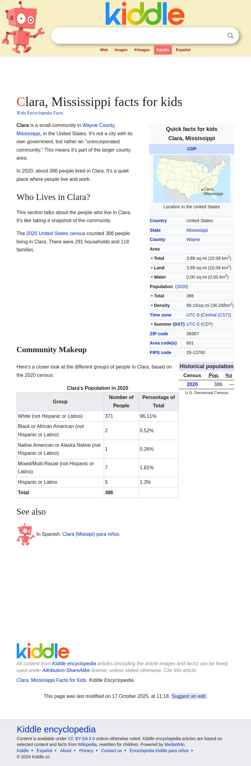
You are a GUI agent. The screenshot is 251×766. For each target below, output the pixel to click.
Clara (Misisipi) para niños (91, 533)
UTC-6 (192, 314)
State (155, 230)
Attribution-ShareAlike (66, 670)
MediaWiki (174, 744)
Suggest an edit (189, 696)
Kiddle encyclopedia (74, 663)
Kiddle (23, 750)
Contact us (111, 750)
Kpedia (163, 50)
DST (178, 324)
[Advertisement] (126, 74)
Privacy (86, 750)
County (157, 239)
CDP (191, 148)
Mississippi (197, 230)
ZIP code (159, 333)
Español (183, 50)
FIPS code (161, 352)
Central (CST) (216, 314)
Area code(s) (163, 342)
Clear (218, 36)
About (65, 750)
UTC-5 (192, 324)
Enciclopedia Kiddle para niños (159, 750)
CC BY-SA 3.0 (81, 738)
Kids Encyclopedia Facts (40, 112)
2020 (182, 286)
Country (158, 220)
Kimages (142, 50)
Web (104, 50)
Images (121, 50)
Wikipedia (87, 744)
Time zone (161, 314)
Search (230, 36)
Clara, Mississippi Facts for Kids (52, 680)
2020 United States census (55, 233)
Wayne (193, 239)
